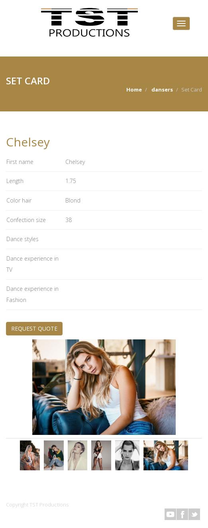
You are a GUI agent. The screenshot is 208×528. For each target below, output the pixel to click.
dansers (162, 89)
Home (134, 89)
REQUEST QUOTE (34, 328)
